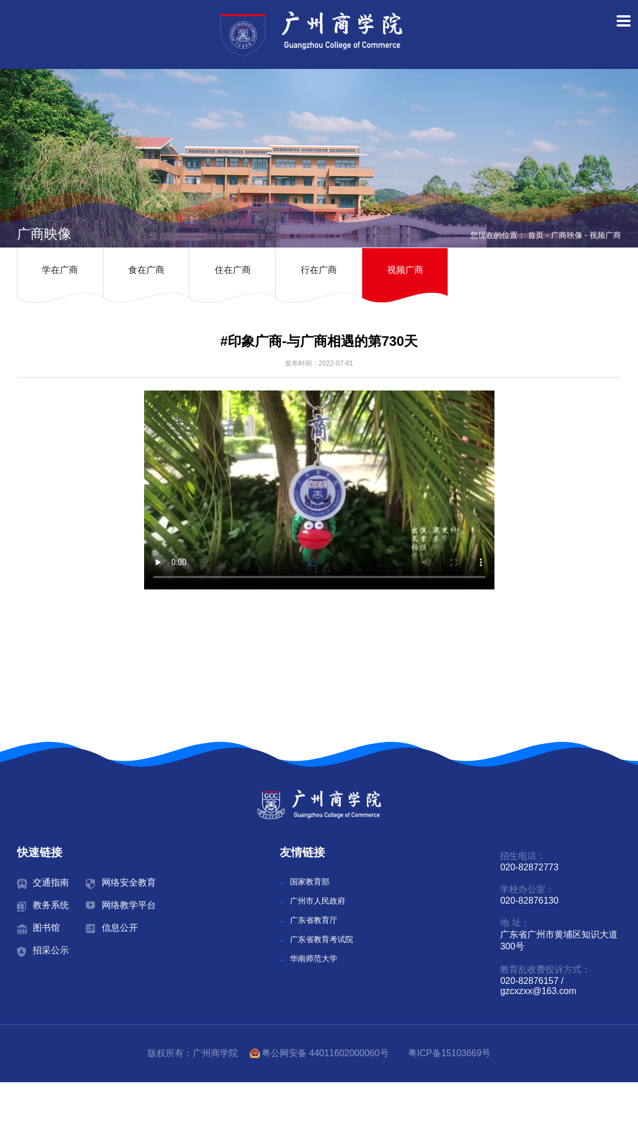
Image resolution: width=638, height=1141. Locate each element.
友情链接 (302, 852)
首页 (536, 235)
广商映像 (567, 235)
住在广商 (233, 270)
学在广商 (60, 270)
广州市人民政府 (317, 900)
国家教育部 (309, 881)
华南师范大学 (313, 958)
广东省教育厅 (313, 920)
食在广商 (146, 270)
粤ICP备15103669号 (449, 1053)
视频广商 (605, 235)
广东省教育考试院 (321, 939)
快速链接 (39, 852)
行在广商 (319, 270)
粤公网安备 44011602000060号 (326, 1053)
